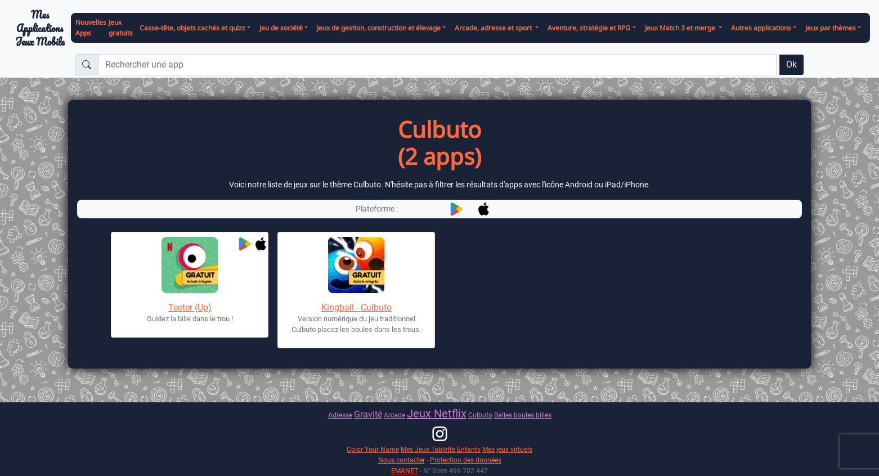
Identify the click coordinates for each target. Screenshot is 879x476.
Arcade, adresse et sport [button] (494, 28)
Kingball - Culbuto (356, 307)
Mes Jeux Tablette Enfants (441, 449)
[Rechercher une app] (437, 64)
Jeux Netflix (437, 413)
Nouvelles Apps (90, 27)
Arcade (394, 415)
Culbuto (480, 415)
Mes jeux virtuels (507, 449)
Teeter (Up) (190, 307)
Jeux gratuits (121, 27)
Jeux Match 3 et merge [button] (681, 28)
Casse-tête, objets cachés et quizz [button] (192, 28)
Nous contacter (401, 460)
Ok (791, 64)
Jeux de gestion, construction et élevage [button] (379, 28)
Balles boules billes (522, 415)
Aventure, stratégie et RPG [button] (589, 28)
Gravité (368, 414)
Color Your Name (373, 449)
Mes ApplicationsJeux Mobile (40, 28)
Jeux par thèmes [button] (830, 28)
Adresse (340, 415)
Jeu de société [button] (281, 28)
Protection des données (465, 460)
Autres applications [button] (761, 28)
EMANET (404, 470)
